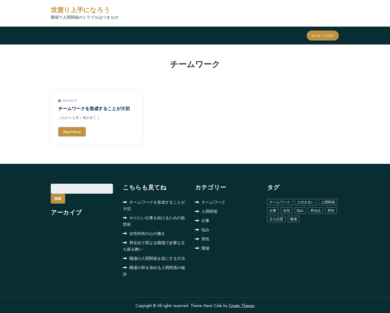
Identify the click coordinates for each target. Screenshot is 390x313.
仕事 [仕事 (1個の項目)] (272, 209)
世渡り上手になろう (80, 10)
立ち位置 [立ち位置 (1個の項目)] (276, 218)
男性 (205, 238)
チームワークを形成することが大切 (94, 108)
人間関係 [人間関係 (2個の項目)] (328, 201)
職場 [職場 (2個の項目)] (293, 218)
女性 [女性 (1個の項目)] (286, 209)
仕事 (205, 220)
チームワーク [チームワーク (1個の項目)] (279, 201)
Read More (72, 130)
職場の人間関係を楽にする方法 (157, 257)
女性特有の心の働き (147, 232)
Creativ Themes (242, 305)
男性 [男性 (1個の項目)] (331, 209)
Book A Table (323, 35)
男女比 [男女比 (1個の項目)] (315, 209)
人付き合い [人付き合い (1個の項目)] (305, 201)
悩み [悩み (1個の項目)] (300, 209)
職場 (205, 247)
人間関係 (209, 210)
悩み (205, 229)
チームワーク (213, 201)
